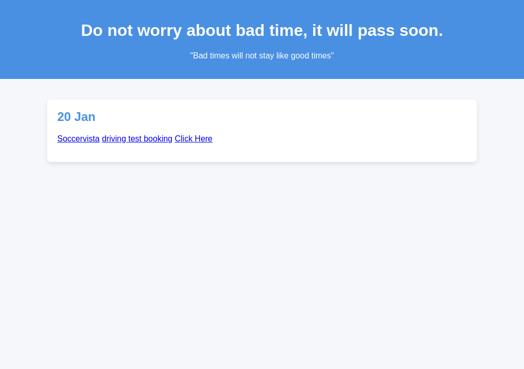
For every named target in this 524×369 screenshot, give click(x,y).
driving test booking (137, 138)
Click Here (193, 138)
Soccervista (78, 138)
